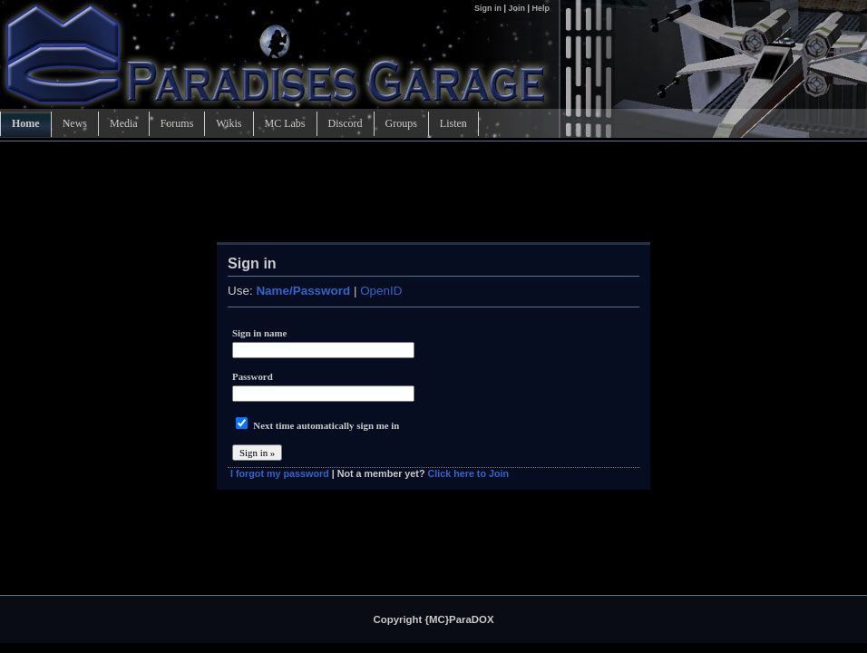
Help (540, 8)
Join (516, 8)
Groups (401, 123)
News (75, 123)
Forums (177, 123)
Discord (345, 123)
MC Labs (285, 123)
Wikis (228, 123)
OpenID (381, 290)
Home (26, 123)
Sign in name (259, 332)
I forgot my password (279, 473)
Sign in (489, 8)
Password (252, 376)
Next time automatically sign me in (326, 425)
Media (124, 123)
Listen (453, 123)
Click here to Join (468, 473)
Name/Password (303, 290)
